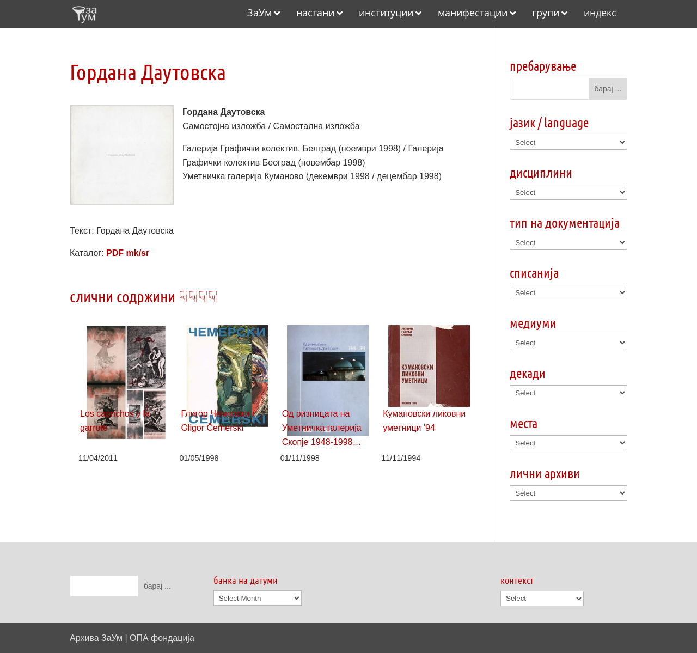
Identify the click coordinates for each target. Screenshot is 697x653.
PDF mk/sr (127, 253)
